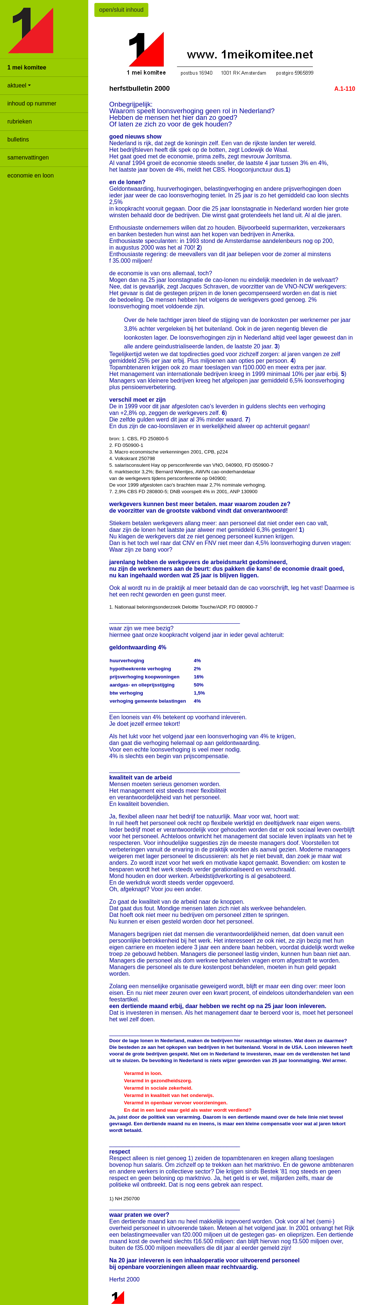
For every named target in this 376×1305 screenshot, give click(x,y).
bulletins (18, 139)
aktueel (16, 85)
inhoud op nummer (31, 103)
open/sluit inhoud (121, 10)
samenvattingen (28, 157)
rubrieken (19, 121)
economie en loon (30, 175)
